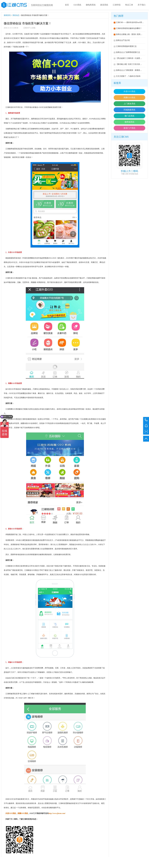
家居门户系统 (129, 128)
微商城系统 (129, 122)
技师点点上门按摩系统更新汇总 (127, 52)
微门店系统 (129, 116)
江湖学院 (117, 5)
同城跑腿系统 (129, 110)
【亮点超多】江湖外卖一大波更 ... (128, 58)
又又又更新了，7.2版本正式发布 (127, 76)
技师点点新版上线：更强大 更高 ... (128, 34)
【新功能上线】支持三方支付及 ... (128, 64)
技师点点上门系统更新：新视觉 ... (128, 70)
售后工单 (129, 5)
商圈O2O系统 (129, 97)
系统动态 (15, 15)
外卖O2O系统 (129, 91)
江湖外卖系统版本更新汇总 (125, 46)
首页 (67, 5)
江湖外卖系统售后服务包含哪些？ (128, 28)
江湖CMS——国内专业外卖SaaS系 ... (129, 22)
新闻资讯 (7, 15)
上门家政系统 (129, 104)
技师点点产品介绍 (122, 40)
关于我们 (141, 5)
